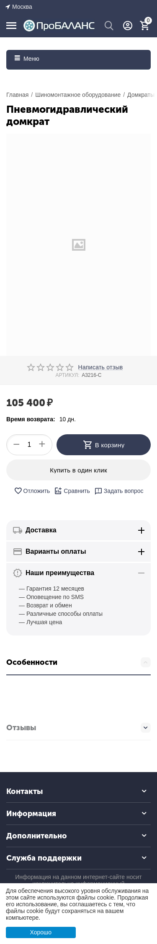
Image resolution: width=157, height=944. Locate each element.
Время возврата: (30, 419)
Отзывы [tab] (78, 728)
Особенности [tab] (78, 662)
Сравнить (72, 491)
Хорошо (40, 932)
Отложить (32, 491)
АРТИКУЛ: (67, 375)
